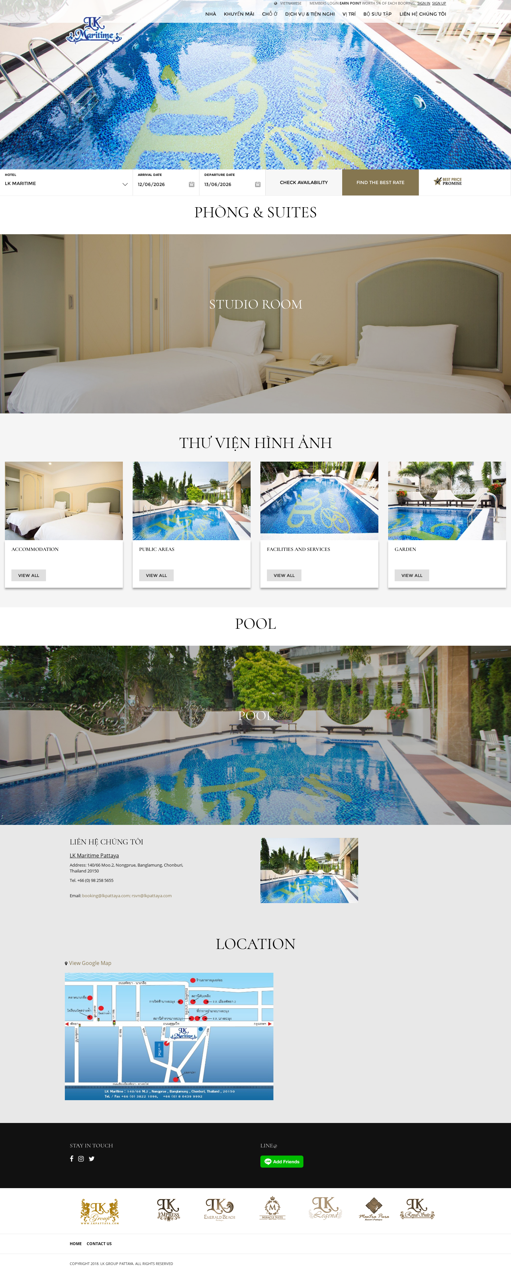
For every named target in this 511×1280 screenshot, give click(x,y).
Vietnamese (287, 3)
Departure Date (219, 175)
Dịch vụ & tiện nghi (310, 14)
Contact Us (99, 1243)
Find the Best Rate (380, 182)
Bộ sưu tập (377, 14)
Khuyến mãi (239, 14)
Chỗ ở (269, 14)
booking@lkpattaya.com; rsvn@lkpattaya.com (127, 896)
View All (28, 575)
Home (76, 1243)
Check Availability (304, 182)
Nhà (210, 14)
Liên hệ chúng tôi (423, 14)
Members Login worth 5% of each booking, (363, 3)
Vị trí (349, 14)
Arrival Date (150, 175)
